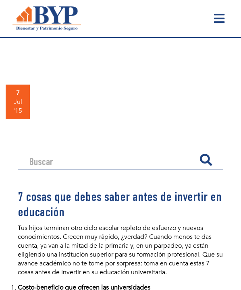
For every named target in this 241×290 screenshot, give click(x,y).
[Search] (111, 160)
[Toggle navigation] (219, 18)
